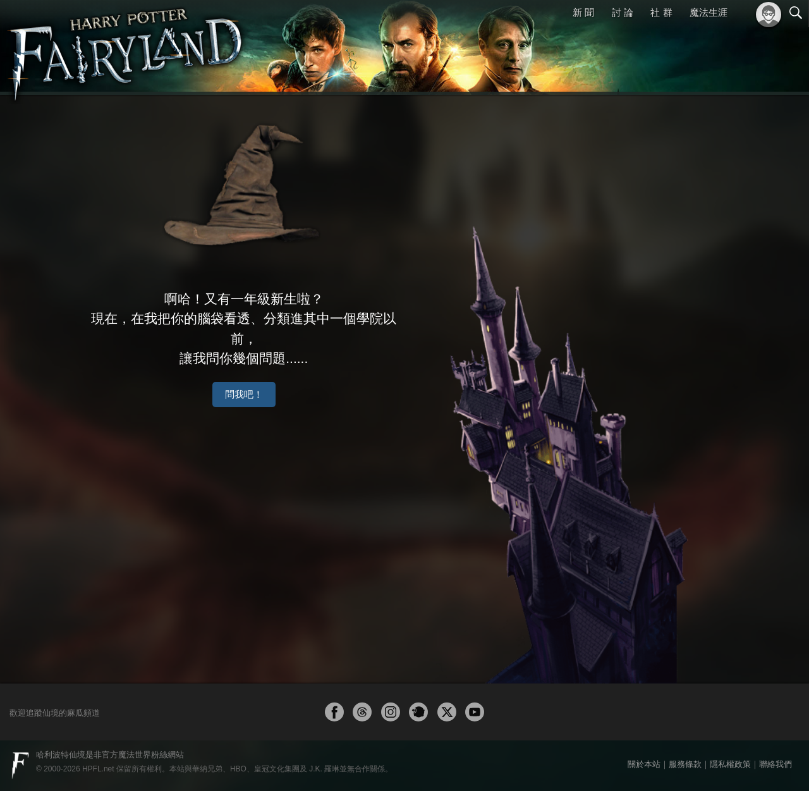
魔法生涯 (708, 12)
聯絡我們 (775, 764)
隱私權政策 (730, 764)
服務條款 (685, 764)
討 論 (622, 12)
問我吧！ (288, 366)
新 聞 (583, 12)
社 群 (661, 12)
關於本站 (644, 764)
